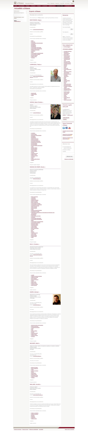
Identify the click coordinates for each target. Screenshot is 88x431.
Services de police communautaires (37, 325)
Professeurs (33, 5)
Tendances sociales (34, 155)
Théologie (32, 377)
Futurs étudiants (21, 5)
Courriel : (64, 151)
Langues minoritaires (34, 370)
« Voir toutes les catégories (67, 49)
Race (32, 230)
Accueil (15, 5)
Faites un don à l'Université (69, 429)
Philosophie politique (34, 223)
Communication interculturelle (36, 47)
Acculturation (33, 197)
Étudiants (27, 5)
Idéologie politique (34, 147)
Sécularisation (33, 373)
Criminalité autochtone (67, 51)
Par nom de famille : (67, 27)
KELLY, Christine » (34, 244)
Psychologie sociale (34, 375)
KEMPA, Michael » (34, 292)
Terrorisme (33, 57)
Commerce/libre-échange (35, 159)
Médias (32, 52)
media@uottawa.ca (17, 21)
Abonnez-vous (69, 156)
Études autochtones (34, 196)
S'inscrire (64, 119)
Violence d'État (66, 93)
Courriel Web (62, 3)
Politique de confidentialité (68, 159)
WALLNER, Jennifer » (35, 384)
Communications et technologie (36, 204)
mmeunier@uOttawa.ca (37, 356)
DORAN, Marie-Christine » (36, 102)
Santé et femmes (34, 285)
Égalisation (33, 416)
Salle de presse (16, 11)
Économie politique (34, 55)
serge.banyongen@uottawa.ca (38, 29)
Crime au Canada (67, 61)
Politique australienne (34, 413)
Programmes (57, 3)
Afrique (32, 40)
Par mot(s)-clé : (66, 31)
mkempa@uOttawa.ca (37, 304)
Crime (65, 60)
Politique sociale (34, 56)
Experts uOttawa (66, 149)
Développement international (36, 142)
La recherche (45, 5)
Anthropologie (33, 199)
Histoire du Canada (34, 201)
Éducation (32, 415)
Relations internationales (35, 49)
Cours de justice (34, 134)
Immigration (33, 217)
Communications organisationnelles (37, 53)
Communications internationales (36, 48)
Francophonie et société (35, 211)
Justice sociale (33, 234)
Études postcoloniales (35, 228)
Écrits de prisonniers (67, 85)
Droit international (34, 143)
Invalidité (32, 275)
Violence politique (34, 151)
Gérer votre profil (66, 117)
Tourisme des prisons (67, 84)
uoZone (48, 3)
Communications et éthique (35, 203)
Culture (32, 209)
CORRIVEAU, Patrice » (36, 64)
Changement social (34, 153)
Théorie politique (34, 150)
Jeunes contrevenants (67, 99)
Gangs (65, 67)
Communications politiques (35, 54)
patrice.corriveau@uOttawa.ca (38, 76)
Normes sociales (34, 235)
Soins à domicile (34, 278)
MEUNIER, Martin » (35, 343)
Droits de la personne (34, 138)
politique (32, 280)
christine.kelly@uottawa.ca (37, 254)
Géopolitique (33, 44)
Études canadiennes (34, 202)
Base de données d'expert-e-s (19, 12)
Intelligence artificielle (34, 200)
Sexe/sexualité (33, 93)
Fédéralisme (33, 417)
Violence (32, 160)
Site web (31, 77)
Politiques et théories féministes (36, 210)
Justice (32, 146)
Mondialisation (33, 45)
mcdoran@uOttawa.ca (37, 112)
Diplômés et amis (52, 5)
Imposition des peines (67, 89)
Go (71, 29)
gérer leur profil (70, 115)
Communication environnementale (37, 43)
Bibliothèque (52, 3)
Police (32, 329)
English (72, 3)
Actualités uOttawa (60, 5)
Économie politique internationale (36, 145)
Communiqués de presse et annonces (67, 147)
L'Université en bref (68, 5)
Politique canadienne (34, 414)
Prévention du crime (67, 62)
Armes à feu (66, 68)
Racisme (32, 231)
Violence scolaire (67, 88)
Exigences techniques (17, 429)
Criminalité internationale (35, 327)
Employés (39, 5)
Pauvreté (32, 152)
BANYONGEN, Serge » (36, 20)
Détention (65, 64)
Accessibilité (41, 429)
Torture (32, 237)
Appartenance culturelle (35, 205)
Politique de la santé (34, 277)
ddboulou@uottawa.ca (37, 178)
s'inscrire (64, 115)
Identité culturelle (34, 208)
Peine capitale (66, 54)
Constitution (33, 133)
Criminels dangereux (67, 63)
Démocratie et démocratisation (36, 135)
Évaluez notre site (25, 429)
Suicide (32, 95)
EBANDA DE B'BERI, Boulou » (37, 167)
